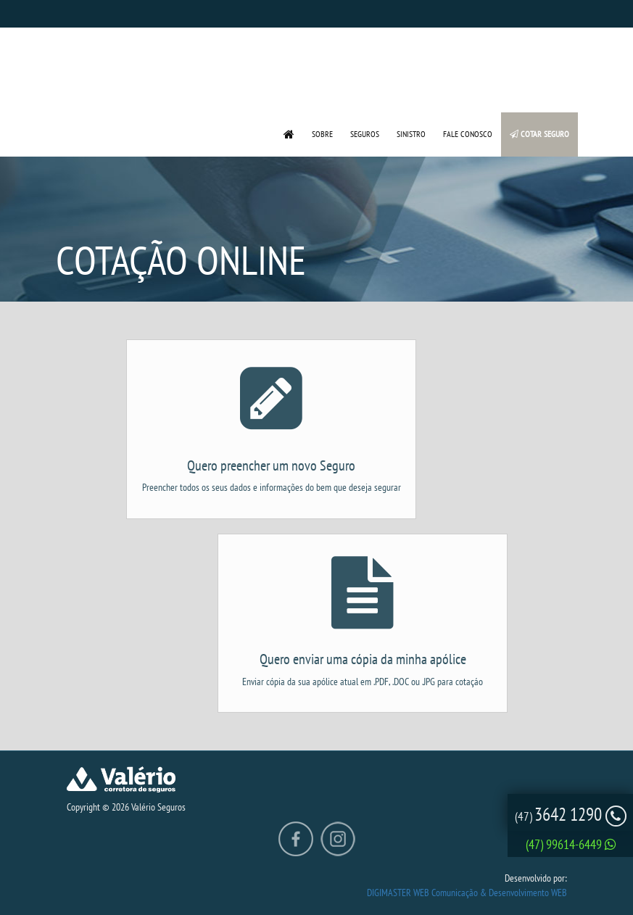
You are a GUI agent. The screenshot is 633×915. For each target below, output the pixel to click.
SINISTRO (411, 133)
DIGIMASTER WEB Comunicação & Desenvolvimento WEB (467, 892)
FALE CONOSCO (467, 133)
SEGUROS (364, 133)
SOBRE (322, 133)
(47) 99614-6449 (571, 844)
